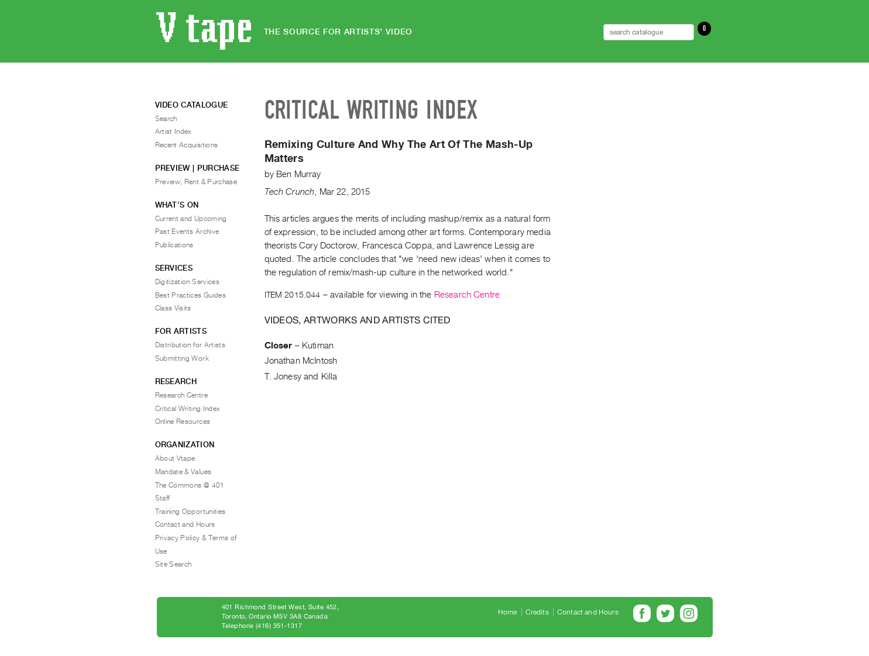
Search (166, 119)
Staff (162, 498)
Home (507, 612)
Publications (174, 245)
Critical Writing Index (188, 409)
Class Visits (173, 308)
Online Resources (183, 421)
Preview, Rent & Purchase (196, 182)
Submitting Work (182, 358)
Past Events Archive (187, 231)
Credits (537, 612)
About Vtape (175, 458)
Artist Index (173, 131)
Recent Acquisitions (186, 145)
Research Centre (467, 294)
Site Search (173, 564)
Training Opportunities (190, 511)
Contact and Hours (185, 524)
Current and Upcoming (191, 219)
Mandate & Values (183, 472)
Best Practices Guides (190, 295)
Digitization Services (187, 282)
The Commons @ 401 (190, 485)
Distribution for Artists (190, 345)
